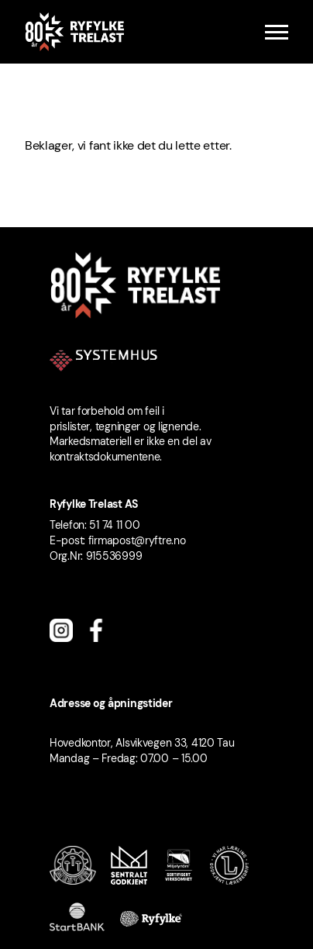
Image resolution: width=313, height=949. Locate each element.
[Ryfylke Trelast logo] (74, 31)
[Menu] (276, 32)
